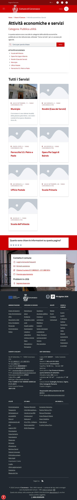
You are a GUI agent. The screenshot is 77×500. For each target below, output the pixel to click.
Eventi (62, 313)
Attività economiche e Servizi (64, 337)
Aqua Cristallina (44, 419)
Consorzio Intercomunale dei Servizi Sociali (52, 407)
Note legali (11, 458)
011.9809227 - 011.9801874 (20, 361)
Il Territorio (63, 319)
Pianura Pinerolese (45, 413)
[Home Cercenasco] (26, 9)
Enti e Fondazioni (13, 323)
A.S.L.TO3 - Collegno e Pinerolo (33, 422)
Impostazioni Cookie (14, 461)
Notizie (52, 311)
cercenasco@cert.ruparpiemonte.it (23, 370)
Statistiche (11, 470)
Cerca (60, 44)
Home (10, 17)
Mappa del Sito (13, 473)
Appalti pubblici (28, 326)
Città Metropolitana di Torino (33, 410)
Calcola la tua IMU (29, 413)
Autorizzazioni (28, 329)
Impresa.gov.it (28, 416)
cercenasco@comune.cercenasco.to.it (24, 373)
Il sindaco (53, 317)
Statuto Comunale (14, 452)
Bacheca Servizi (13, 449)
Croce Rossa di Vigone (46, 416)
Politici (10, 332)
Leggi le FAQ (12, 428)
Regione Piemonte (29, 407)
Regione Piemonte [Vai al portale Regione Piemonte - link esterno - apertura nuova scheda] (13, 2)
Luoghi (62, 316)
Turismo (39, 341)
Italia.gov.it (27, 419)
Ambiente (27, 317)
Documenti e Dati (13, 320)
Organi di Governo (14, 311)
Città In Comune (47, 490)
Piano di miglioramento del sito (14, 422)
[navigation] (4, 9)
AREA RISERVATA (37, 497)
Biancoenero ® (54, 492)
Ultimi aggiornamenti (14, 467)
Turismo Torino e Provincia (47, 410)
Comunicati (53, 320)
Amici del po (43, 422)
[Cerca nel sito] (66, 9)
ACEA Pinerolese (29, 428)
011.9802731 (15, 364)
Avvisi (52, 314)
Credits (10, 464)
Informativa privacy (14, 455)
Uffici (10, 317)
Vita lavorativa (41, 344)
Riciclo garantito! (29, 425)
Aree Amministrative (14, 314)
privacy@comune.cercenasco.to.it (54, 395)
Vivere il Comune (19, 17)
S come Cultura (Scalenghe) (47, 425)
